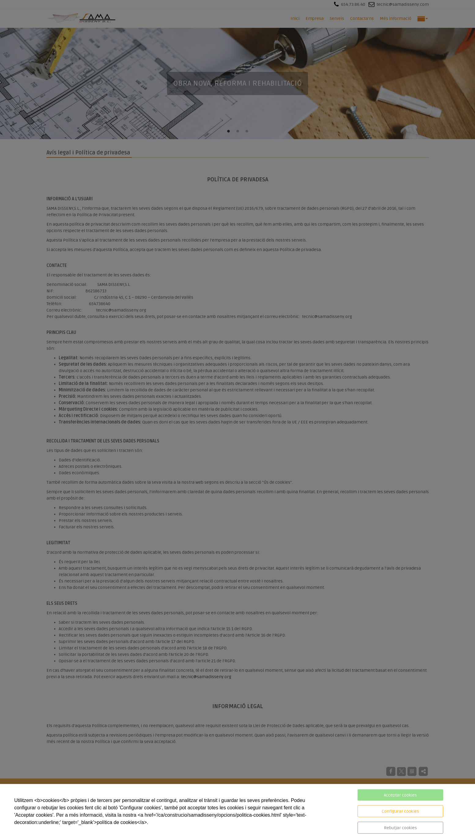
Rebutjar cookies (400, 827)
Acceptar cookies (400, 795)
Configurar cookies (400, 811)
